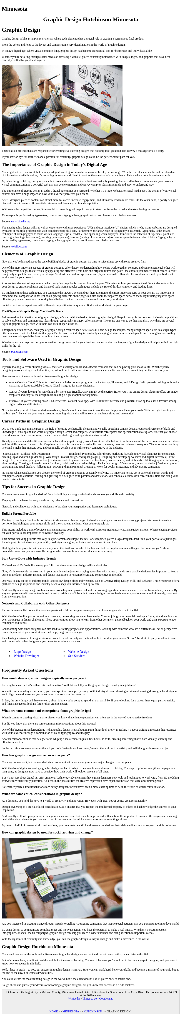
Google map (106, 998)
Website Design (78, 651)
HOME (53, 1011)
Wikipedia (74, 998)
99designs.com (19, 351)
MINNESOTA (70, 1011)
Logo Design (22, 651)
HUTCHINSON (93, 1011)
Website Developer (26, 656)
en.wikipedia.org (20, 221)
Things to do (89, 998)
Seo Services (76, 656)
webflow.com (19, 246)
